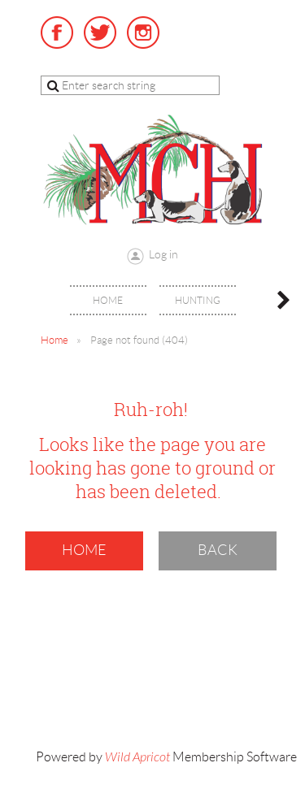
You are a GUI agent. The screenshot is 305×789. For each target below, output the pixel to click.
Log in (163, 254)
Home (54, 340)
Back (217, 550)
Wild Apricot (137, 757)
